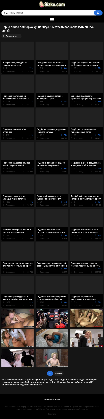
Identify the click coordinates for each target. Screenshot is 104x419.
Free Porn (52, 414)
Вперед (58, 373)
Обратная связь (52, 399)
